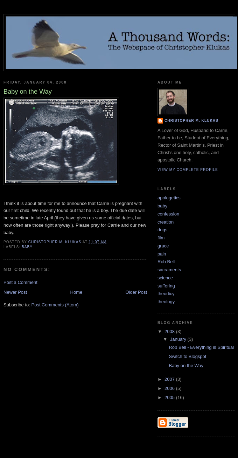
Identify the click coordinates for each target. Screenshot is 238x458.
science (165, 277)
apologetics (169, 197)
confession (168, 214)
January (179, 339)
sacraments (169, 269)
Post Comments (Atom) (55, 304)
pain (162, 254)
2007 (170, 379)
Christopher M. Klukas (191, 120)
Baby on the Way (186, 365)
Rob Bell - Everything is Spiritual (201, 347)
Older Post (136, 292)
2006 (170, 388)
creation (166, 222)
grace (163, 245)
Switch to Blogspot (187, 356)
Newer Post (15, 292)
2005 (170, 397)
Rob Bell (166, 261)
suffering (166, 285)
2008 (170, 331)
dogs (162, 229)
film (161, 237)
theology (166, 301)
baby (27, 247)
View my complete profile (188, 170)
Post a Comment (20, 282)
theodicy (166, 293)
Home (76, 292)
